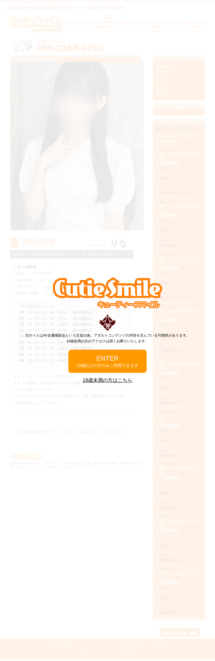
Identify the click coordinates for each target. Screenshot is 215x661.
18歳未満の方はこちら (107, 380)
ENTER (108, 361)
